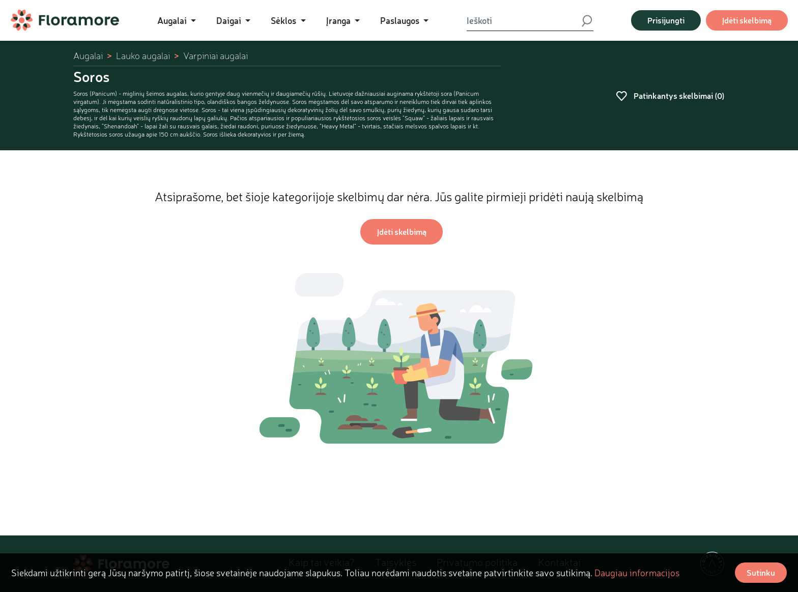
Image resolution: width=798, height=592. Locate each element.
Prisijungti (666, 20)
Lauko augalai (143, 55)
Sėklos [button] (284, 20)
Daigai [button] (229, 20)
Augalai (88, 55)
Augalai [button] (173, 20)
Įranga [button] (339, 20)
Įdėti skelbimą (747, 20)
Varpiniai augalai (215, 55)
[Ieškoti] (524, 20)
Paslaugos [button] (400, 20)
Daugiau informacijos (636, 572)
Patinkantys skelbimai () (670, 95)
